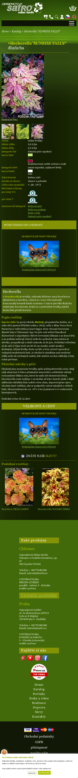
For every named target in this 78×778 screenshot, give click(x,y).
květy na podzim (37, 209)
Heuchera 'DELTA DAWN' (15, 509)
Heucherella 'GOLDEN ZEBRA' (54, 509)
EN (73, 16)
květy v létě (34, 213)
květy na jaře (35, 206)
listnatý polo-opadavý (40, 216)
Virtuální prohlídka (39, 595)
